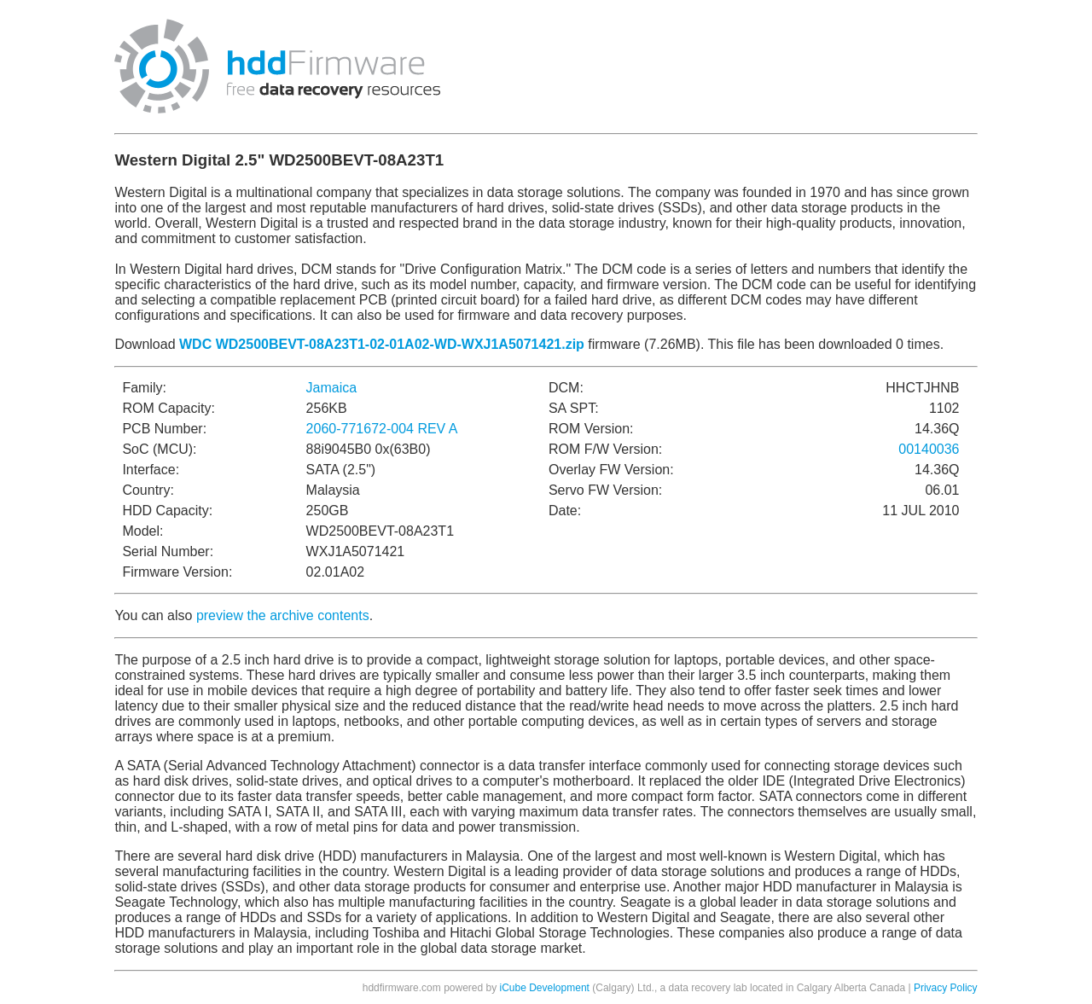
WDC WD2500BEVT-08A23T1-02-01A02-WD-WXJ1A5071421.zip (381, 344)
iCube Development (545, 988)
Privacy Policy (946, 988)
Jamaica (331, 387)
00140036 (928, 449)
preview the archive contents (282, 615)
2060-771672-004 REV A (382, 428)
